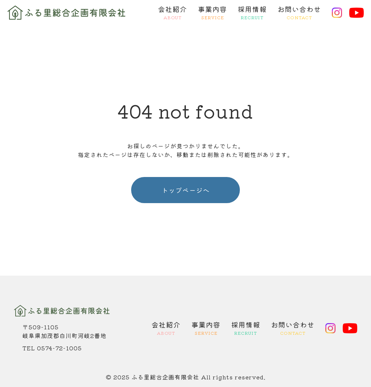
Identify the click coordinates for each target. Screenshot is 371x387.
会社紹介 (172, 13)
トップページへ (186, 190)
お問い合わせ (299, 13)
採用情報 (252, 13)
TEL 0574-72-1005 (52, 347)
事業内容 (212, 13)
